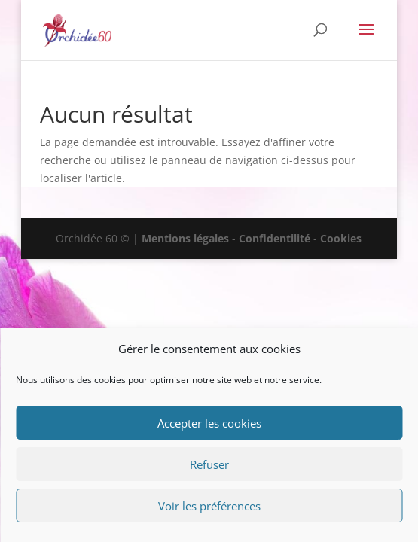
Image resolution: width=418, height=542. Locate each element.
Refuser (209, 464)
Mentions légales (185, 238)
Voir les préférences (209, 505)
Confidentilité (274, 238)
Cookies (341, 238)
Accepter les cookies (209, 423)
